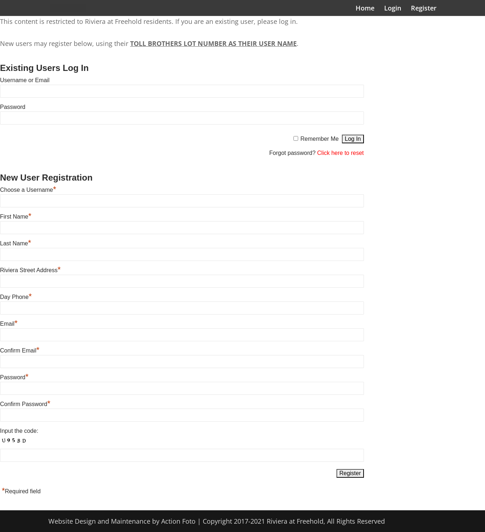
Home (365, 8)
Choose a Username (28, 190)
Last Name (15, 243)
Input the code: (19, 431)
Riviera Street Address (30, 270)
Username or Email (25, 80)
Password (12, 107)
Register (424, 8)
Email (9, 324)
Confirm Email (19, 350)
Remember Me (319, 139)
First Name (15, 217)
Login (392, 8)
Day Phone (16, 297)
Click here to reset (340, 153)
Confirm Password (25, 404)
